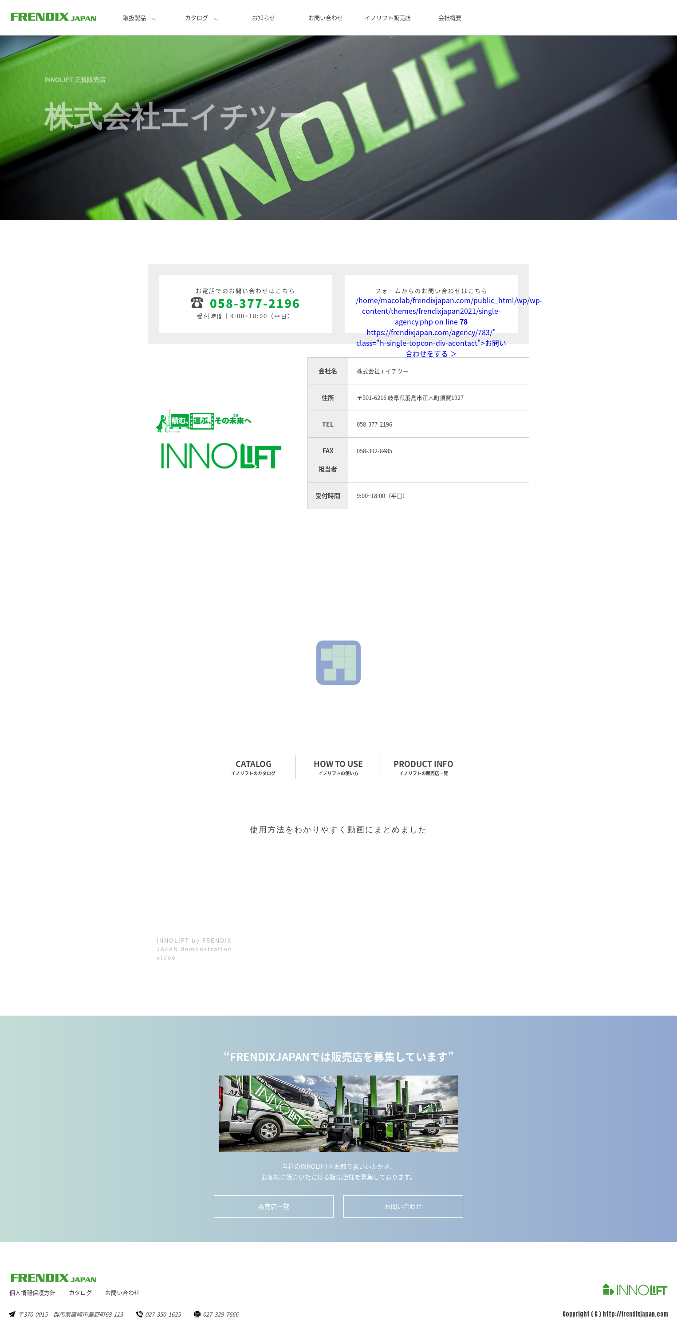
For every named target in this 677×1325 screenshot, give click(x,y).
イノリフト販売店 (388, 17)
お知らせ (263, 17)
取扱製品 (134, 17)
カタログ (196, 17)
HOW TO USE (338, 767)
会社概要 (449, 17)
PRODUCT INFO (423, 767)
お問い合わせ (325, 17)
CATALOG (253, 767)
